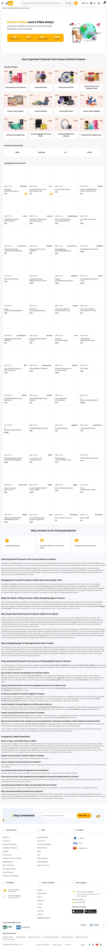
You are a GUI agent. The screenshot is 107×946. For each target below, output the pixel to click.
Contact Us (7, 841)
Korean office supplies (86, 665)
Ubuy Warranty (8, 872)
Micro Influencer (8, 865)
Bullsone (49, 335)
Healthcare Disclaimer (11, 876)
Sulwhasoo (77, 709)
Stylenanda (61, 678)
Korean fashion (35, 676)
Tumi (50, 515)
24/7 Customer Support (85, 892)
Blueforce (23, 186)
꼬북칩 (50, 186)
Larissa (39, 904)
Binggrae (74, 425)
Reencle (74, 365)
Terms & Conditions (42, 945)
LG (65, 152)
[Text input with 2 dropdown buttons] (42, 3)
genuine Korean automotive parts (17, 715)
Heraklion (40, 900)
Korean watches (55, 680)
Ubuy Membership (9, 869)
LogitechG (74, 276)
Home (5, 8)
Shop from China (81, 937)
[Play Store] (90, 912)
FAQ (38, 855)
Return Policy (42, 848)
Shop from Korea (67, 937)
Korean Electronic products (11, 688)
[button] (84, 3)
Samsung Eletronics (47, 365)
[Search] (76, 3)
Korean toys (5, 699)
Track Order (7, 855)
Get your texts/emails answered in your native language (88, 895)
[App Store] (78, 912)
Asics (75, 335)
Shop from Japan (34, 937)
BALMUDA (100, 246)
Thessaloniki (41, 893)
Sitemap (6, 851)
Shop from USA (8, 937)
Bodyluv (100, 186)
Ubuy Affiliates (42, 862)
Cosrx (90, 709)
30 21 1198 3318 (79, 902)
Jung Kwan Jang (98, 425)
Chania (40, 914)
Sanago (49, 216)
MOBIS (50, 455)
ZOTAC (100, 276)
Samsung (41, 152)
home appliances (60, 688)
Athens (39, 890)
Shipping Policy (8, 862)
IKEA (25, 365)
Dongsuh (49, 246)
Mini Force (19, 699)
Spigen (75, 485)
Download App (42, 837)
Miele (17, 152)
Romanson (84, 680)
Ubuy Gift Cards (43, 865)
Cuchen (74, 306)
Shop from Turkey (8, 939)
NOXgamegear (72, 216)
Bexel (25, 216)
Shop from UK (20, 937)
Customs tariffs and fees (12, 858)
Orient (89, 152)
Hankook (62, 718)
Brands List (41, 841)
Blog (39, 851)
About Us (6, 837)
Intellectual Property (10, 848)
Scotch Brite (73, 515)
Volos (39, 907)
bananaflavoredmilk (72, 246)
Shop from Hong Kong (50, 937)
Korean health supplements (59, 665)
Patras (39, 897)
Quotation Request (9, 844)
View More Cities (44, 918)
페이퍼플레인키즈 (22, 246)
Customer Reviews (44, 844)
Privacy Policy (57, 945)
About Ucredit (42, 858)
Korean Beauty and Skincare (48, 707)
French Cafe (23, 485)
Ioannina (40, 911)
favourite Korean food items (35, 724)
